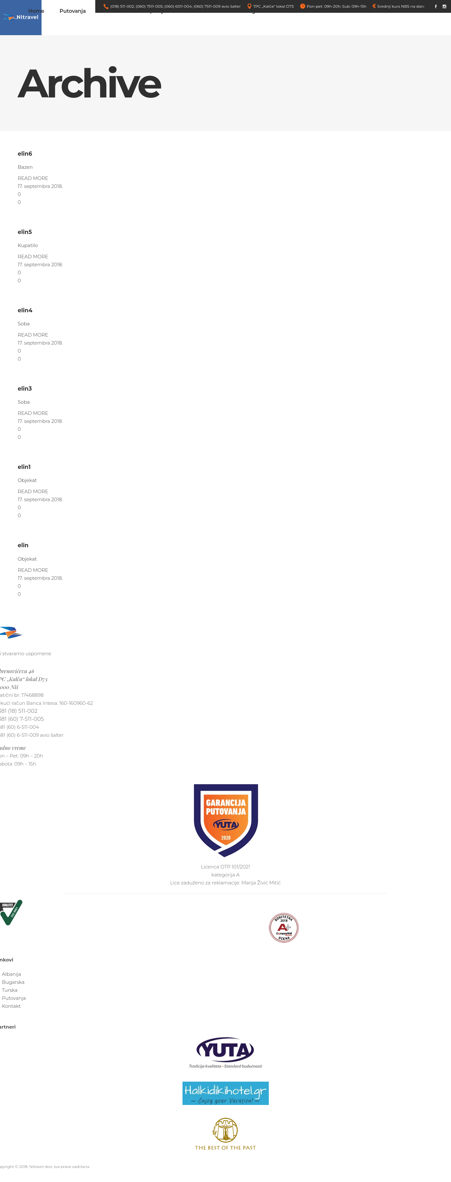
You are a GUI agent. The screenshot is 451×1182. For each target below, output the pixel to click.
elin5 (25, 232)
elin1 (24, 466)
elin (23, 545)
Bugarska (13, 982)
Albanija (11, 974)
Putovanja (14, 998)
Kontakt (11, 1006)
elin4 (25, 310)
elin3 (25, 388)
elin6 (25, 153)
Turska (10, 990)
